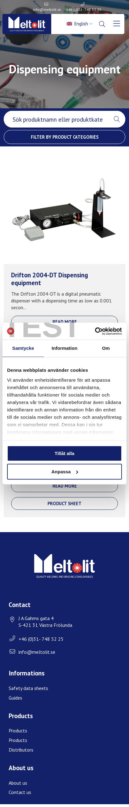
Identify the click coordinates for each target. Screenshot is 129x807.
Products (18, 730)
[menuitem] (80, 24)
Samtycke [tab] (23, 348)
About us (18, 783)
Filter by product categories (64, 137)
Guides (15, 698)
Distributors (21, 750)
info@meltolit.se (47, 9)
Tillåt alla (64, 453)
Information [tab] (64, 348)
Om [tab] (106, 348)
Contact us (20, 792)
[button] (116, 119)
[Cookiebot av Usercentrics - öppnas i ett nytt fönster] (95, 331)
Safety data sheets (28, 688)
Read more (64, 322)
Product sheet (64, 503)
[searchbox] (56, 119)
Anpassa (64, 471)
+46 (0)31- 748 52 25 (83, 9)
